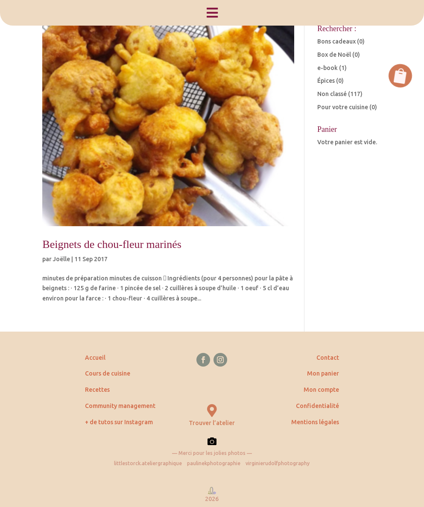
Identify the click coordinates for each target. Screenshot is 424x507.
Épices (326, 80)
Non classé (332, 93)
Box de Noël (334, 54)
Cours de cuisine (107, 373)
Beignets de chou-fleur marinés (111, 244)
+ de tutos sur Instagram (119, 422)
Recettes (97, 389)
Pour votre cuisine (342, 107)
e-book (327, 67)
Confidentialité (317, 405)
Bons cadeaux (336, 41)
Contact (327, 357)
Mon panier (323, 373)
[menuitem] (212, 13)
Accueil (95, 357)
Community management (120, 405)
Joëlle (61, 259)
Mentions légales (315, 422)
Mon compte (321, 389)
